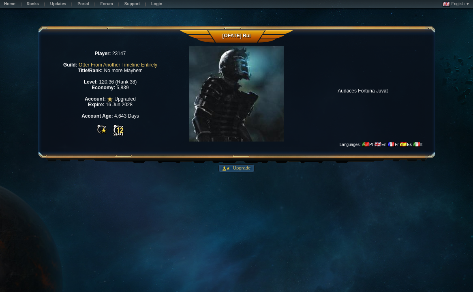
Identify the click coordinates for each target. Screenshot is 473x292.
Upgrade (241, 167)
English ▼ (456, 4)
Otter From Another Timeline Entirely (118, 65)
